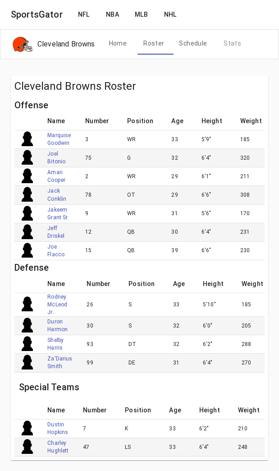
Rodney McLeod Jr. (57, 304)
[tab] (117, 44)
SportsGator (37, 14)
